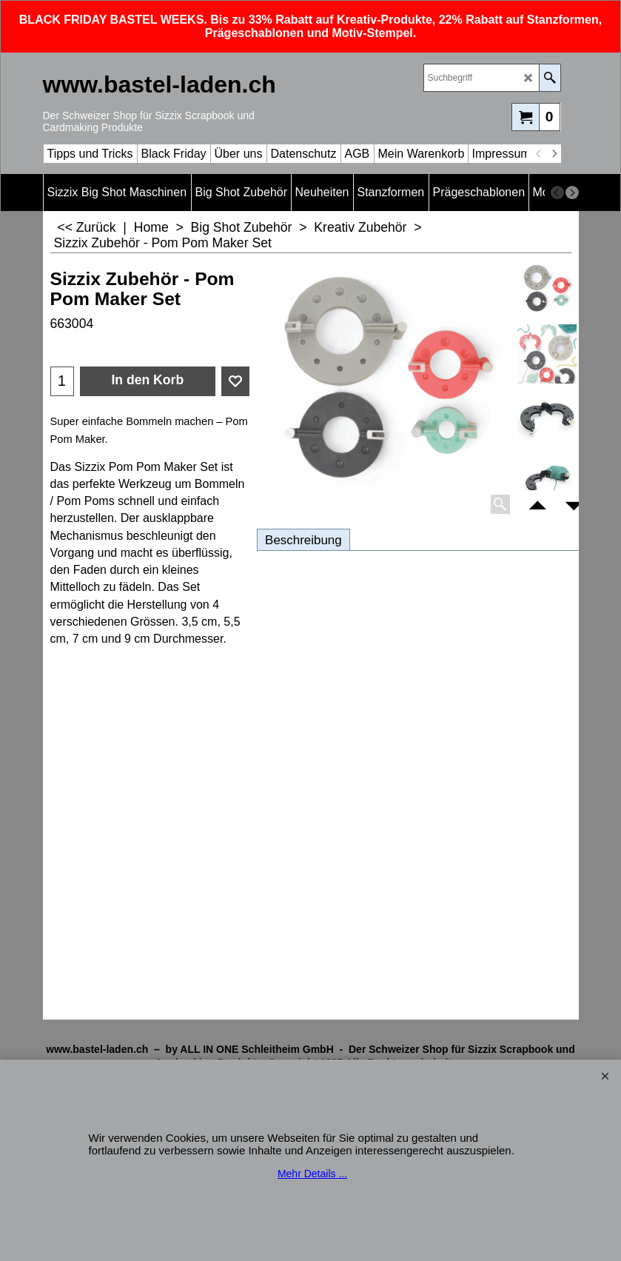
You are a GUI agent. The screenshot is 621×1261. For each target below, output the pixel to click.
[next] (554, 154)
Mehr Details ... (312, 1174)
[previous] (539, 154)
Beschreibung (303, 540)
